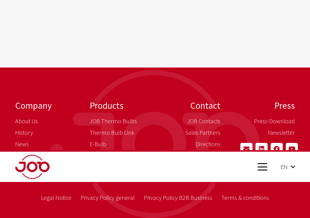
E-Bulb (98, 144)
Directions (208, 144)
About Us (26, 121)
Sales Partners (202, 132)
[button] (262, 167)
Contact (205, 105)
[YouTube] (292, 149)
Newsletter (281, 132)
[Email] (246, 149)
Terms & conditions (245, 197)
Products (107, 105)
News (22, 144)
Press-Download (274, 121)
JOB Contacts (203, 121)
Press (284, 105)
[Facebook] (277, 149)
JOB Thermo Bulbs (113, 121)
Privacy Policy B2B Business (178, 197)
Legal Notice (56, 197)
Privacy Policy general (108, 197)
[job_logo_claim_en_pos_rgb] (47, 167)
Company (33, 105)
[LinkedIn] (262, 149)
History (24, 132)
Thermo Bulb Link (112, 132)
